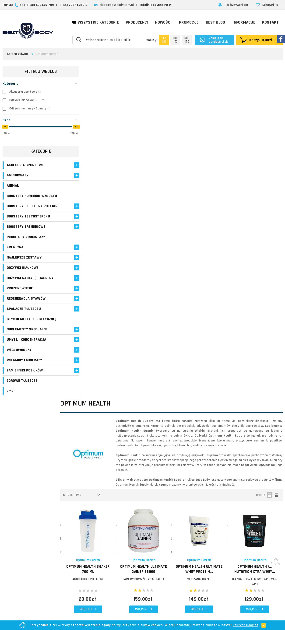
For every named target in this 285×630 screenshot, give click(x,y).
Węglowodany (19, 364)
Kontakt (270, 22)
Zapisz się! (142, 473)
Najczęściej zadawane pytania (179, 546)
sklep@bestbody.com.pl (117, 5)
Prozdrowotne (20, 298)
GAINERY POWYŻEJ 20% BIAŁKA (151, 243)
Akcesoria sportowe (25, 165)
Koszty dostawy (169, 524)
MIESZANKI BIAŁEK (203, 243)
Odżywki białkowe (23, 277)
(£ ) (187, 39)
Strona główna (17, 54)
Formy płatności (169, 540)
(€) (175, 39)
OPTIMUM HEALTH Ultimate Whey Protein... (203, 233)
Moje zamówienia (109, 524)
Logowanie (104, 513)
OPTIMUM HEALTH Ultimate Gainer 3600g (150, 233)
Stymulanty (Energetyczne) (20, 331)
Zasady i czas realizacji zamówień (174, 532)
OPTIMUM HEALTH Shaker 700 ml (97, 233)
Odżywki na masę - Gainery (30, 287)
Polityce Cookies (245, 625)
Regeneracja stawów (26, 308)
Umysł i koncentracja (26, 354)
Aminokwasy (18, 175)
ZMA (10, 405)
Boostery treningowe (26, 236)
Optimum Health (98, 223)
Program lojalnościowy (113, 535)
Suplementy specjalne (27, 344)
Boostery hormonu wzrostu (23, 198)
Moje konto (104, 519)
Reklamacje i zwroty (171, 551)
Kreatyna (15, 257)
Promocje (188, 22)
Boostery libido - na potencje (25, 213)
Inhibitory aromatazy (26, 246)
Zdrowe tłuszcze (22, 395)
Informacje (243, 22)
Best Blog (215, 22)
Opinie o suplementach (113, 541)
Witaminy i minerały (24, 374)
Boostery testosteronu (28, 226)
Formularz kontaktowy (244, 559)
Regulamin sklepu (170, 562)
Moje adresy (105, 530)
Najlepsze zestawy (24, 267)
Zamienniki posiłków (25, 385)
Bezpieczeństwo (169, 568)
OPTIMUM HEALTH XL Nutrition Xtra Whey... (256, 233)
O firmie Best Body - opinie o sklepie (178, 516)
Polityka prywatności (172, 557)
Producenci (137, 22)
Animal (13, 185)
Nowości (163, 22)
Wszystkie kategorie (95, 22)
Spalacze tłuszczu (24, 318)
